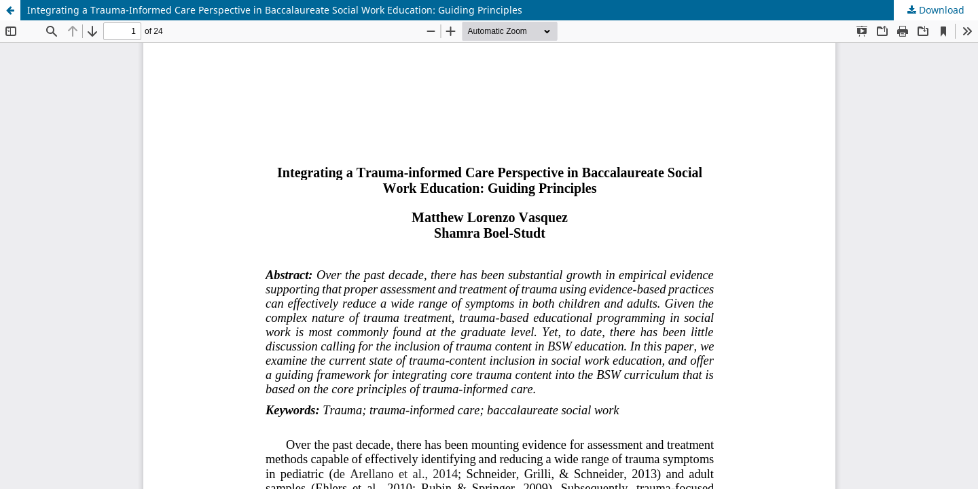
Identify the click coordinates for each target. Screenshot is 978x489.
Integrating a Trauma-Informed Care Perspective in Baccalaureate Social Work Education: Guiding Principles (274, 9)
